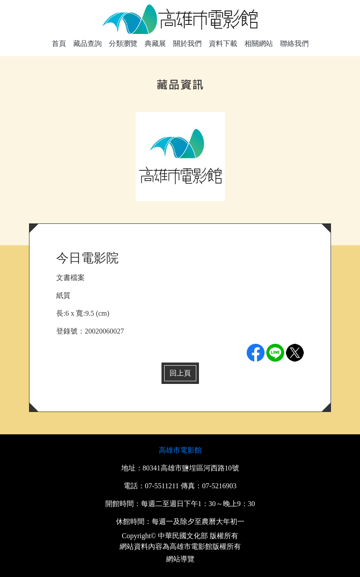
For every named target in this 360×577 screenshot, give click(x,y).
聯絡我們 (294, 43)
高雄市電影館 (180, 450)
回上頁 (180, 373)
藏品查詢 (87, 43)
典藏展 (155, 43)
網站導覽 (180, 559)
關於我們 (187, 43)
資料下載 (223, 43)
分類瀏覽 (123, 43)
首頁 (59, 43)
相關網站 (258, 43)
